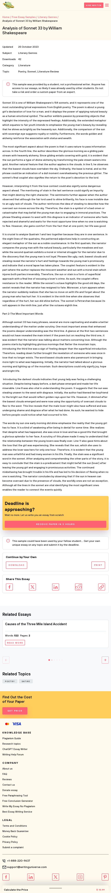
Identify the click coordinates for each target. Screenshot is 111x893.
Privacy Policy (10, 842)
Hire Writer (93, 5)
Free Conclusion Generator (17, 801)
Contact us (8, 784)
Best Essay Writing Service (17, 811)
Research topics (11, 743)
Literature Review (48, 71)
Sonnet (31, 71)
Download (17, 565)
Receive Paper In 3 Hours (55, 524)
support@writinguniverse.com (27, 867)
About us (7, 768)
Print (98, 565)
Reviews (7, 779)
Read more (15, 642)
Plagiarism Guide (11, 738)
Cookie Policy (9, 836)
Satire (26, 681)
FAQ (4, 774)
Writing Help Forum (13, 754)
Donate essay (10, 790)
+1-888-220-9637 (18, 860)
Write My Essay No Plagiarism (18, 806)
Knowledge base (16, 732)
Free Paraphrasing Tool (15, 795)
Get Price (14, 710)
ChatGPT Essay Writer (14, 749)
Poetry (22, 71)
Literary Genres (27, 53)
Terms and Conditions (14, 825)
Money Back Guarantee (15, 831)
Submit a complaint (13, 847)
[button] (49, 660)
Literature (24, 65)
